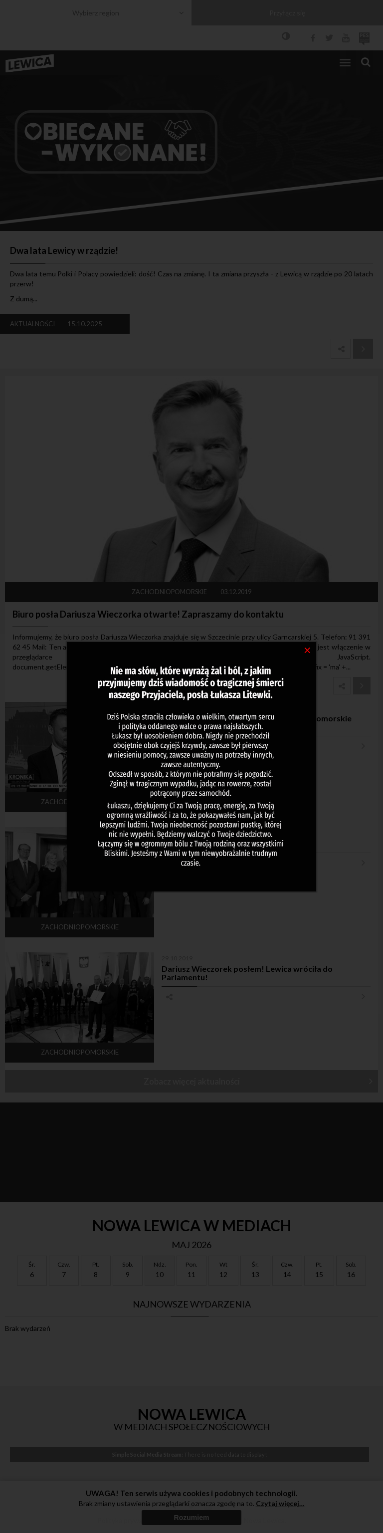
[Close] (307, 649)
